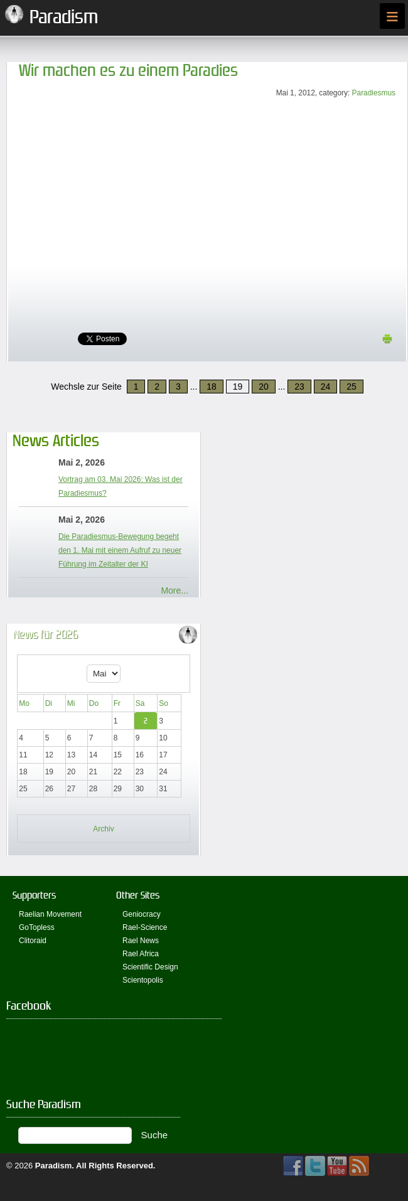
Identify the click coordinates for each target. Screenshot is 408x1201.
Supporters (34, 895)
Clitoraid (32, 940)
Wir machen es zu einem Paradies (128, 70)
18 (212, 387)
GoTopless (37, 927)
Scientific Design (150, 967)
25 (351, 387)
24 (326, 387)
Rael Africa (140, 953)
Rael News (140, 940)
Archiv (103, 829)
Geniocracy (141, 914)
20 (264, 387)
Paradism (53, 1165)
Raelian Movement (50, 914)
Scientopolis (142, 980)
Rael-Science (144, 927)
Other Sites (137, 895)
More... (174, 590)
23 (299, 387)
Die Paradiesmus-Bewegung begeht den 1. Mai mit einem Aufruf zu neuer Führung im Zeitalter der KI (119, 550)
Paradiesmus (373, 92)
